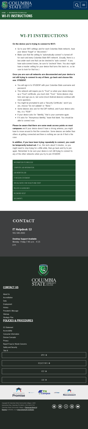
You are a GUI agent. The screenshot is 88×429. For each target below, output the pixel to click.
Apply (43, 355)
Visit (42, 371)
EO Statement (8, 327)
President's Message (10, 311)
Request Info (43, 363)
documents (18, 198)
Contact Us (10, 287)
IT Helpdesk (20, 229)
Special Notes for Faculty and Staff (27, 183)
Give (42, 380)
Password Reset (20, 193)
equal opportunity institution (25, 410)
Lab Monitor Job (20, 173)
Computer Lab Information (24, 167)
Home (4, 13)
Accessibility (7, 330)
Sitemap (6, 314)
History (5, 307)
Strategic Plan (8, 317)
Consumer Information (11, 334)
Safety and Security (10, 347)
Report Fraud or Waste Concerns (15, 344)
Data (5, 301)
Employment (7, 304)
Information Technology (18, 13)
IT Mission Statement (22, 178)
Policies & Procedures (18, 320)
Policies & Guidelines (22, 188)
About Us (6, 294)
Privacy (5, 340)
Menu (83, 3)
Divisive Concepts (9, 337)
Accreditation (8, 297)
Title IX (5, 350)
